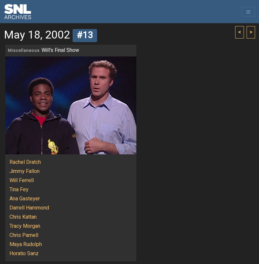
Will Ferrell (21, 180)
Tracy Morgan (24, 226)
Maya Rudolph (25, 244)
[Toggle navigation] (248, 12)
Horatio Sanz (24, 253)
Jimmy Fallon (24, 171)
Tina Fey (18, 190)
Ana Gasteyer (24, 199)
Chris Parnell (23, 235)
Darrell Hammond (29, 208)
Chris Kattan (23, 217)
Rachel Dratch (25, 162)
